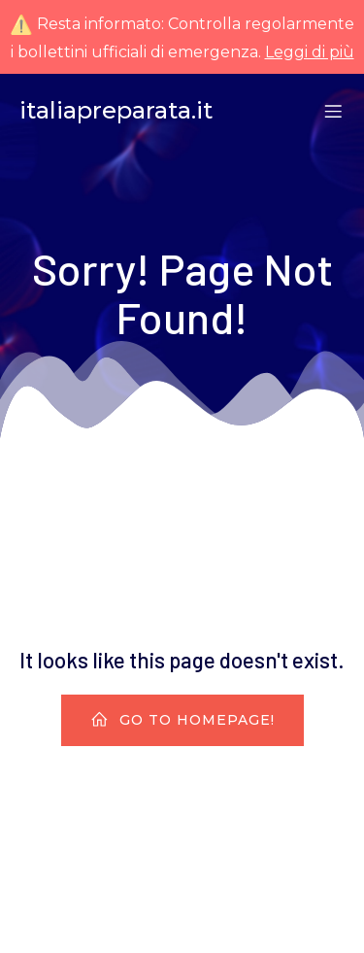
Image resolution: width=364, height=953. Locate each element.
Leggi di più (309, 52)
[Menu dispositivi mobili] (333, 110)
